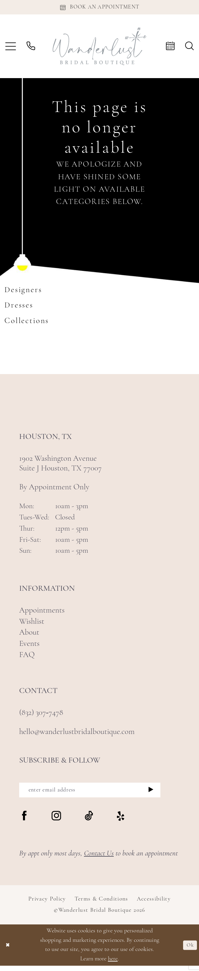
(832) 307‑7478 (41, 716)
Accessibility (154, 904)
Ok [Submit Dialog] (189, 950)
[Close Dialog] (9, 950)
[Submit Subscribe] (151, 794)
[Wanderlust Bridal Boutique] (99, 49)
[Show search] (189, 49)
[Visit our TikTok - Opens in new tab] (89, 822)
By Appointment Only (54, 490)
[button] (10, 48)
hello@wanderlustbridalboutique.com (77, 735)
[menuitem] (10, 48)
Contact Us (99, 859)
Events (29, 647)
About (29, 635)
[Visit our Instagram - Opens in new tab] (56, 822)
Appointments (42, 613)
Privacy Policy (47, 904)
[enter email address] (89, 794)
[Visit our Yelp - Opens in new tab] (120, 822)
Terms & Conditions (101, 904)
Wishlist (31, 624)
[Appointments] (99, 8)
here (113, 964)
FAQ (27, 658)
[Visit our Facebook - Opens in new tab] (24, 822)
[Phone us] (30, 49)
